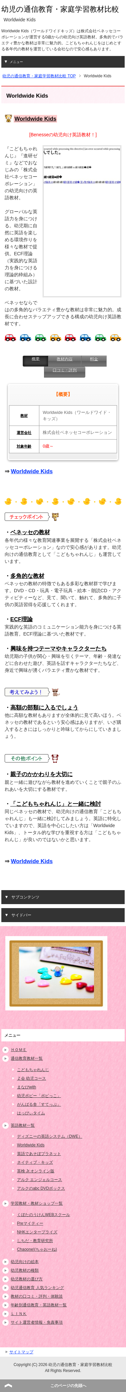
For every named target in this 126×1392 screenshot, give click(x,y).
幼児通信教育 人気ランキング (37, 1287)
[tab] (35, 361)
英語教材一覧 (23, 1125)
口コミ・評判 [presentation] (65, 370)
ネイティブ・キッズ (35, 1162)
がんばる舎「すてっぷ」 (39, 1104)
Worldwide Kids (32, 471)
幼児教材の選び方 (27, 1279)
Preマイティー (30, 1223)
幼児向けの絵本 (25, 1261)
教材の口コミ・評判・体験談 (37, 1296)
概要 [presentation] (36, 359)
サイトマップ (21, 1352)
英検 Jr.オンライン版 (35, 1171)
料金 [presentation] (94, 359)
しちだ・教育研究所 (35, 1240)
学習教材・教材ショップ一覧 (37, 1203)
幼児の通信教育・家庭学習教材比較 (60, 9)
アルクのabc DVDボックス (41, 1188)
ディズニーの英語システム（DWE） (49, 1136)
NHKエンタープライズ (37, 1232)
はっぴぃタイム (31, 1113)
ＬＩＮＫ (19, 1313)
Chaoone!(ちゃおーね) (37, 1249)
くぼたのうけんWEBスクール (43, 1214)
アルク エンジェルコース (39, 1179)
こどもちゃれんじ (33, 1069)
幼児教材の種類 (25, 1270)
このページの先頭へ (68, 1385)
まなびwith (26, 1087)
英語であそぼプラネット (39, 1153)
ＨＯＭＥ (19, 1049)
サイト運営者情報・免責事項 (37, 1322)
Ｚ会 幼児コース (31, 1078)
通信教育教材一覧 (27, 1058)
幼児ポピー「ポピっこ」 (39, 1095)
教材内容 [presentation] (65, 359)
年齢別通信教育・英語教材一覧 (39, 1305)
